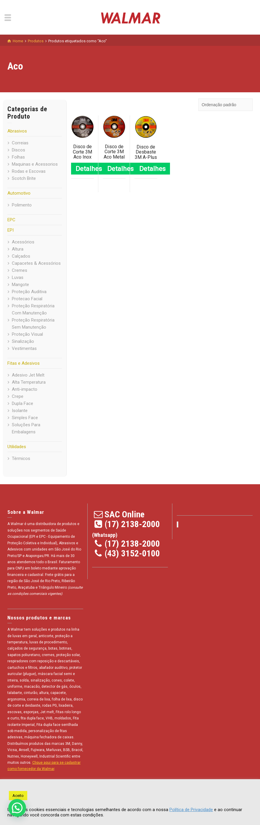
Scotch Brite (24, 178)
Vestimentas (24, 348)
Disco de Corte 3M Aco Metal (114, 152)
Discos (18, 150)
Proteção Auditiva (29, 291)
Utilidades (16, 446)
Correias (20, 143)
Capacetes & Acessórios (36, 263)
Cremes (19, 270)
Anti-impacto (24, 389)
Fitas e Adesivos (23, 363)
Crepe (17, 396)
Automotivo (19, 193)
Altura (17, 249)
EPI (10, 230)
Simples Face (25, 417)
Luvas (17, 277)
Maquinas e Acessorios (35, 164)
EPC (11, 219)
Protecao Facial (27, 298)
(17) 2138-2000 (132, 524)
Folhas (18, 157)
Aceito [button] (18, 795)
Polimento (22, 205)
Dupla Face (22, 403)
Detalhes (89, 168)
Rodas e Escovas (29, 171)
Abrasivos (17, 131)
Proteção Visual (27, 334)
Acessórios (23, 242)
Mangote (20, 284)
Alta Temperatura (29, 382)
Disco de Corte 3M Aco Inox (82, 152)
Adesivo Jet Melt (28, 375)
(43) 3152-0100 (132, 553)
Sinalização (23, 341)
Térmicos (21, 458)
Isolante (20, 410)
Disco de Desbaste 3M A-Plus (146, 152)
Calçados (21, 256)
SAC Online (125, 514)
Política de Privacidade (191, 809)
